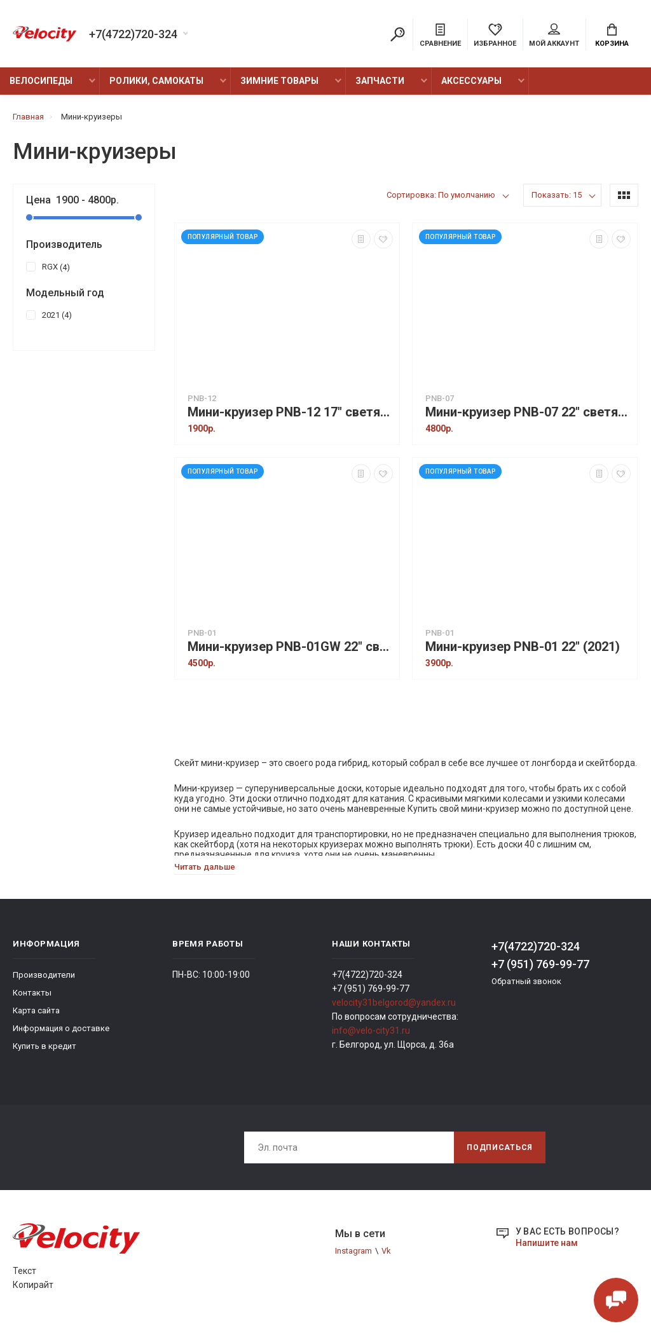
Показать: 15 (556, 195)
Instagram (353, 1251)
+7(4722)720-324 (133, 34)
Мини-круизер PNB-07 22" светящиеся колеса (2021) (528, 412)
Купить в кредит (44, 1046)
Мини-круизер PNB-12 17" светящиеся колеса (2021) (290, 412)
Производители (44, 975)
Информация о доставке (61, 1028)
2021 (49, 314)
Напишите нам (547, 1243)
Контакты (32, 992)
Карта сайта (36, 1010)
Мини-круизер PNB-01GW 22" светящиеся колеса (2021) (290, 647)
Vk (386, 1251)
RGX (48, 266)
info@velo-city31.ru (371, 1030)
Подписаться (500, 1147)
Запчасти (379, 81)
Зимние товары (279, 81)
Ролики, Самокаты (156, 81)
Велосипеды (41, 81)
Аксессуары (471, 81)
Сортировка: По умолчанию (441, 195)
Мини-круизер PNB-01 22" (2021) (522, 647)
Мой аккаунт (554, 36)
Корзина (612, 36)
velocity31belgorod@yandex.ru (394, 1002)
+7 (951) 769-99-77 (540, 964)
